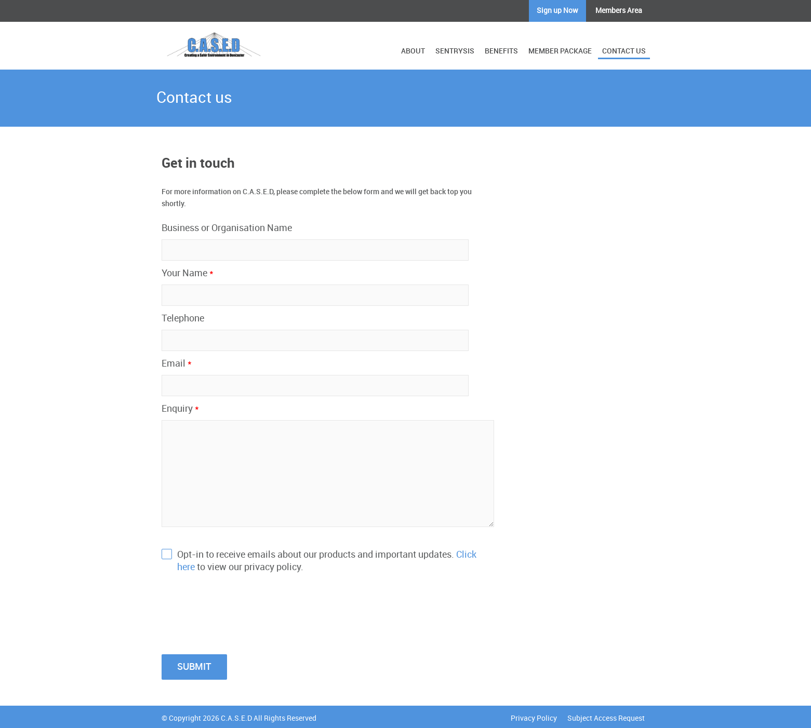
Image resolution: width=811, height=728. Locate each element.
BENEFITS (501, 51)
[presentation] (241, 608)
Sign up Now (557, 11)
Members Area (618, 11)
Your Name (188, 273)
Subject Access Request (606, 718)
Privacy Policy (534, 718)
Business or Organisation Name (227, 228)
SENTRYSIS (454, 51)
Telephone (183, 318)
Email (177, 364)
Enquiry (180, 409)
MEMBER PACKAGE (560, 51)
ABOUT (413, 51)
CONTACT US (624, 51)
